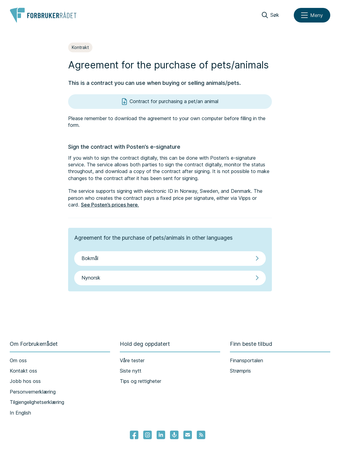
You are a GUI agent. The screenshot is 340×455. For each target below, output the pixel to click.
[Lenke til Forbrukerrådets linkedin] (161, 435)
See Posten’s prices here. (110, 205)
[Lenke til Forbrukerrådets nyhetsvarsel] (187, 435)
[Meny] (312, 15)
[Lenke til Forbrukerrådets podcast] (174, 435)
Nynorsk (170, 278)
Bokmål (170, 258)
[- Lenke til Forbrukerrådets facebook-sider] (134, 435)
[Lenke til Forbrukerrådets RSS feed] (201, 435)
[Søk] (270, 15)
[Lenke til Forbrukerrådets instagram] (147, 435)
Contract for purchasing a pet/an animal (170, 101)
